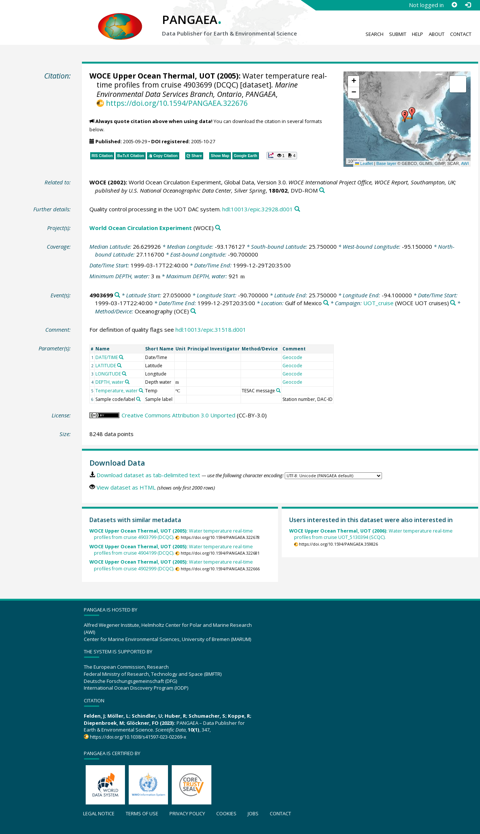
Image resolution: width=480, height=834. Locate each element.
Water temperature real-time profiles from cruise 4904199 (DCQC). (171, 549)
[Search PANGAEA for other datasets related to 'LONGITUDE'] (124, 373)
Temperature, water (116, 390)
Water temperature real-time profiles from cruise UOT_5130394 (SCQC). (371, 534)
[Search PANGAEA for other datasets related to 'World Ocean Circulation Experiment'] (218, 228)
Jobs (253, 813)
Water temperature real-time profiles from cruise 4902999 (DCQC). (171, 565)
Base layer (386, 163)
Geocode (292, 357)
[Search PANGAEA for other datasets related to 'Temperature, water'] (141, 390)
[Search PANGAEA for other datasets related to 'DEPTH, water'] (127, 382)
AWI (465, 163)
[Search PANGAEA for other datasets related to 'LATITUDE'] (119, 365)
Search (374, 34)
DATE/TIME (106, 357)
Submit (397, 34)
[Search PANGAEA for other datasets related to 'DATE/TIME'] (121, 357)
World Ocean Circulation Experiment (140, 228)
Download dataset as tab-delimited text (148, 475)
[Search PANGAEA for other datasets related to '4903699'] (117, 295)
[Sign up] (454, 4)
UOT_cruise (378, 303)
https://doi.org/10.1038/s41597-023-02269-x (138, 736)
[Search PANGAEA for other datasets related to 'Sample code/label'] (138, 399)
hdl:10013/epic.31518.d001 (210, 329)
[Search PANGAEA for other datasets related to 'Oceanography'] (193, 311)
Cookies (226, 813)
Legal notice (98, 813)
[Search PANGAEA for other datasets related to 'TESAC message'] (278, 390)
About (436, 34)
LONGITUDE (108, 374)
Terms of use (142, 813)
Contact (460, 34)
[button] (412, 113)
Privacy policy (187, 813)
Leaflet (364, 163)
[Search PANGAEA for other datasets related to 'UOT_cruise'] (453, 303)
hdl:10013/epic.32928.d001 (257, 209)
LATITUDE (105, 365)
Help (417, 34)
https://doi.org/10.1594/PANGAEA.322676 (177, 103)
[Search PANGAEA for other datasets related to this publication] (322, 190)
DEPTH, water (109, 382)
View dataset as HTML (126, 487)
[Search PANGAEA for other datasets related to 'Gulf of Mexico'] (326, 303)
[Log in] (467, 4)
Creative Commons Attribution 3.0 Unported (178, 415)
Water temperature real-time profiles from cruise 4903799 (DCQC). (171, 534)
